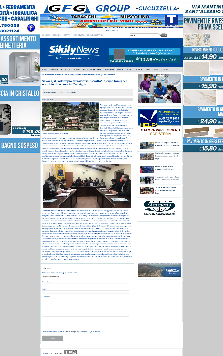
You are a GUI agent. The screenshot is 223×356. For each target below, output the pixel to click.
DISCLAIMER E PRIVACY (95, 35)
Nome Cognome (47, 282)
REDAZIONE (46, 35)
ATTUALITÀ (71, 93)
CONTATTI (66, 35)
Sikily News (58, 353)
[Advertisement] (159, 239)
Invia (53, 338)
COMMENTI (46, 269)
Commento (45, 296)
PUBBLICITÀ (56, 35)
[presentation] (63, 323)
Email (44, 289)
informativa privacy (72, 332)
